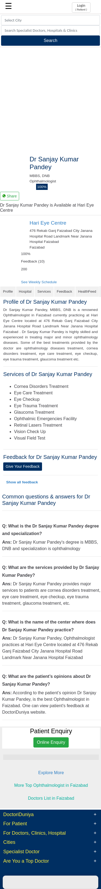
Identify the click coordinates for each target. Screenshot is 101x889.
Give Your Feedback (23, 466)
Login (81, 7)
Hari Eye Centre (48, 223)
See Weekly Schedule (39, 282)
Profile (8, 291)
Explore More (51, 772)
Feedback (64, 291)
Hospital (25, 291)
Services (44, 291)
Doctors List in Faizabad (51, 798)
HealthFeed (87, 291)
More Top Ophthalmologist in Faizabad (51, 785)
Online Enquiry (51, 742)
